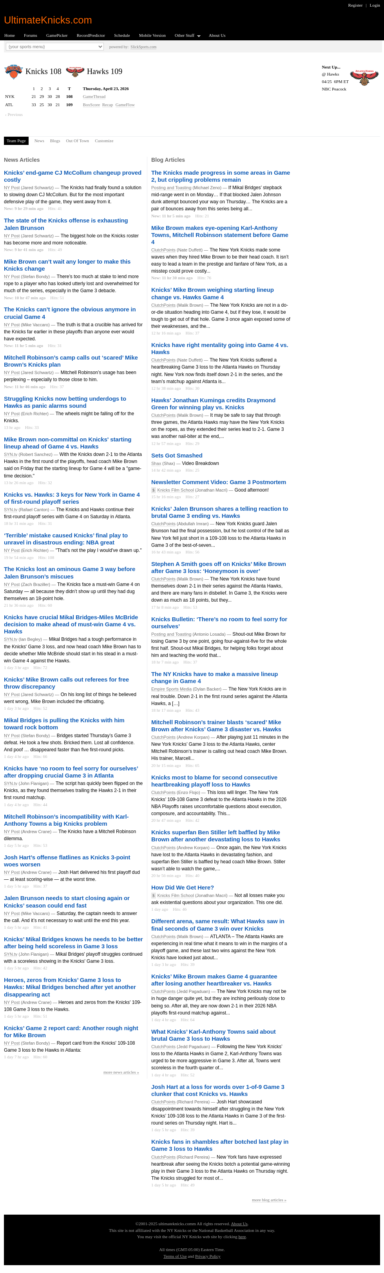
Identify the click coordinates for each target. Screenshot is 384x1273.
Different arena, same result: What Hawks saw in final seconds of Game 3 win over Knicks (217, 924)
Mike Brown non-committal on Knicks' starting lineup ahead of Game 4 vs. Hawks (67, 443)
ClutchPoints (163, 250)
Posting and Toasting (171, 187)
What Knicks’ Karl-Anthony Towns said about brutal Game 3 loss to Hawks (213, 1035)
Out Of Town (77, 140)
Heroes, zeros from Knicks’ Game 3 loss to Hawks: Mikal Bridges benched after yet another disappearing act (70, 986)
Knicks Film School (176, 490)
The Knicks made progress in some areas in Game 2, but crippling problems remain (220, 176)
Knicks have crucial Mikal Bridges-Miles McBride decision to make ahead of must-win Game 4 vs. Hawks (71, 624)
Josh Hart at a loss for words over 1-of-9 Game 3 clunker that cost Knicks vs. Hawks (217, 1090)
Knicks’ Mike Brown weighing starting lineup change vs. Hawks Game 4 (212, 293)
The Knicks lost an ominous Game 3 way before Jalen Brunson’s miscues (69, 572)
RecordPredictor (91, 35)
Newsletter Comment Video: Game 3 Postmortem (218, 482)
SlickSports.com (143, 47)
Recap (107, 104)
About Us (217, 35)
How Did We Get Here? (182, 887)
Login (375, 5)
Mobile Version (152, 35)
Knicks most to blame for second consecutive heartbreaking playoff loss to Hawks (214, 781)
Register (355, 5)
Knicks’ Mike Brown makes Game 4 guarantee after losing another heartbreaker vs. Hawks (214, 980)
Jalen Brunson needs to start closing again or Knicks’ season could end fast (67, 901)
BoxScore (91, 104)
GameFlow (125, 104)
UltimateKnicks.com (48, 19)
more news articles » (121, 1072)
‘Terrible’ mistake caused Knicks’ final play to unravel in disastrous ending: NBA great (66, 539)
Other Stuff (185, 36)
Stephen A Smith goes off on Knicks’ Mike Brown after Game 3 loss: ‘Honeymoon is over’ (218, 567)
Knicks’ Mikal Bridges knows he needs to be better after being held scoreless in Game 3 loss (73, 942)
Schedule (122, 35)
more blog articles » (269, 1199)
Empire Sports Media (171, 689)
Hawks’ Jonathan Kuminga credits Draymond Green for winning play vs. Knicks (213, 403)
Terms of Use (175, 1256)
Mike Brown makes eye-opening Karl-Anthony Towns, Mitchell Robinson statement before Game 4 (219, 234)
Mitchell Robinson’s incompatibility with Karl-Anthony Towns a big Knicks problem (66, 820)
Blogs (55, 140)
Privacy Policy (208, 1256)
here (242, 1236)
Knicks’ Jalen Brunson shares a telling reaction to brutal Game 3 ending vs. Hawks (219, 512)
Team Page (16, 140)
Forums (30, 35)
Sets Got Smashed (177, 455)
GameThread (94, 96)
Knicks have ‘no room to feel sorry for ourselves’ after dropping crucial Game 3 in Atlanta (71, 772)
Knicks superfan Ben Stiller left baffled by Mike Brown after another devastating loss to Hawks (215, 836)
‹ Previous (14, 114)
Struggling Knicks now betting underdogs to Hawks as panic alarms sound (65, 402)
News (39, 140)
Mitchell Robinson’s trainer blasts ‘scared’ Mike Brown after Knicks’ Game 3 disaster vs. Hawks (216, 725)
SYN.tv (10, 454)
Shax (156, 463)
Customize (104, 140)
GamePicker (57, 35)
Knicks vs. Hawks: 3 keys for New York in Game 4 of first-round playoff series (72, 498)
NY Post (12, 187)
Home (9, 35)
